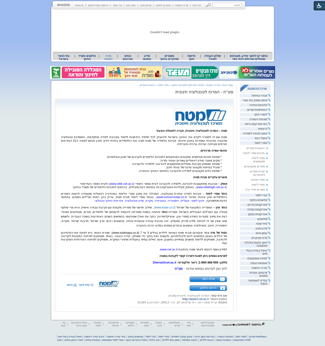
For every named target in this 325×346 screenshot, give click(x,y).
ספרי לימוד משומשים (258, 159)
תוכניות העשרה (258, 119)
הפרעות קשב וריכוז (256, 124)
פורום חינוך (145, 5)
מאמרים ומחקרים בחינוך (169, 57)
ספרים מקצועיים (254, 166)
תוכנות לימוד (97, 324)
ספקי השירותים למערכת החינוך (187, 85)
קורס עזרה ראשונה (94, 336)
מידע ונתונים (147, 57)
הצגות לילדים (207, 340)
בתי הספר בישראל (64, 57)
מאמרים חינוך (145, 324)
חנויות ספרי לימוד (254, 153)
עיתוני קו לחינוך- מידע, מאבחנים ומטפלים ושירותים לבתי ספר (249, 57)
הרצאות (262, 128)
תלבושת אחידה (258, 105)
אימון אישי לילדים (170, 340)
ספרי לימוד (260, 143)
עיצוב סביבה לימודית (255, 133)
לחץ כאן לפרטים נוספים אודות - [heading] (205, 268)
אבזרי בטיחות (259, 95)
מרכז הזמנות (181, 5)
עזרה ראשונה (259, 268)
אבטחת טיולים (93, 340)
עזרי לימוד (261, 195)
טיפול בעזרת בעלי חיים (69, 336)
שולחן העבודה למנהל (212, 57)
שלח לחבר (84, 285)
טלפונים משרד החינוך (86, 57)
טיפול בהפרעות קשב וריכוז (79, 324)
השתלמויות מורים (257, 109)
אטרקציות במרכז (257, 209)
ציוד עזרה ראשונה (116, 336)
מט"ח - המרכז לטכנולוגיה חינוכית (204, 92)
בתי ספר (188, 324)
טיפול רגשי (261, 138)
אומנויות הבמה (258, 263)
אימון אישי (261, 233)
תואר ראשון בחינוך (73, 340)
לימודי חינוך (260, 114)
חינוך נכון (131, 5)
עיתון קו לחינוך (163, 5)
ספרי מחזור (258, 179)
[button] (208, 5)
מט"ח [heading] (179, 268)
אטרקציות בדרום (257, 204)
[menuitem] (248, 57)
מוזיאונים (262, 219)
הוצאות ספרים (255, 148)
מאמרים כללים (130, 324)
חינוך (59, 340)
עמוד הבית (227, 85)
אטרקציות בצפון (257, 214)
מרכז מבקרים (259, 238)
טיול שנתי (261, 223)
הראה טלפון (208, 288)
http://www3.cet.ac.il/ (195, 299)
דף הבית (197, 5)
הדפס (70, 285)
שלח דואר (208, 279)
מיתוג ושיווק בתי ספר (255, 100)
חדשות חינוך (191, 57)
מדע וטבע (261, 228)
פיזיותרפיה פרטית (113, 324)
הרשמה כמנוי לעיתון (98, 5)
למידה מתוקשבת (257, 258)
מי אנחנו (79, 5)
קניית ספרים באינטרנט (257, 173)
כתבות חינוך (159, 324)
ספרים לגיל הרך (255, 189)
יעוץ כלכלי (154, 340)
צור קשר (117, 5)
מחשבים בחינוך (258, 200)
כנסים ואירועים (127, 57)
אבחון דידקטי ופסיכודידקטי (207, 324)
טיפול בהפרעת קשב (136, 340)
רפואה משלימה (189, 340)
